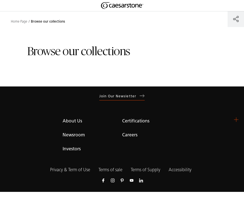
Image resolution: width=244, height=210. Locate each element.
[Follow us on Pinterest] (122, 180)
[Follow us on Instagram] (113, 180)
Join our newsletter (122, 95)
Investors (72, 148)
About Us (72, 121)
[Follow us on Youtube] (132, 180)
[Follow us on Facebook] (103, 180)
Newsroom (74, 134)
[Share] (236, 19)
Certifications (135, 121)
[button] (236, 119)
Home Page (19, 21)
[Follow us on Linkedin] (141, 180)
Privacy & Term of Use (70, 169)
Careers (129, 134)
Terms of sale (110, 169)
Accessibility (180, 169)
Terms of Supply (145, 169)
